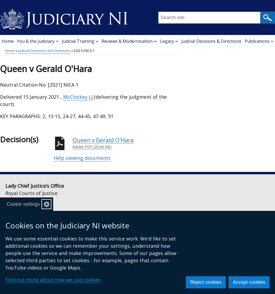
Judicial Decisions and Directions (44, 50)
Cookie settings (23, 204)
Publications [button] (259, 41)
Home (8, 41)
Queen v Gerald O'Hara (126, 143)
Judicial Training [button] (80, 41)
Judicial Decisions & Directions (211, 41)
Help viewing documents (82, 158)
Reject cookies (206, 282)
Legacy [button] (169, 41)
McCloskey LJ (78, 97)
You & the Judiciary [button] (38, 41)
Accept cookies (249, 282)
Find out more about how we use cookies (53, 280)
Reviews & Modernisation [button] (129, 41)
